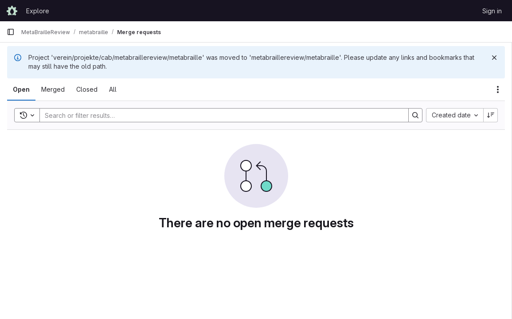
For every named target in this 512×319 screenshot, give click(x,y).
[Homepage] (12, 11)
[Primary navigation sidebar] (11, 32)
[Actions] (498, 89)
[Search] (220, 115)
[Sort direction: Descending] (491, 115)
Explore (37, 11)
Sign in (492, 11)
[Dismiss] (494, 57)
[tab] (21, 89)
